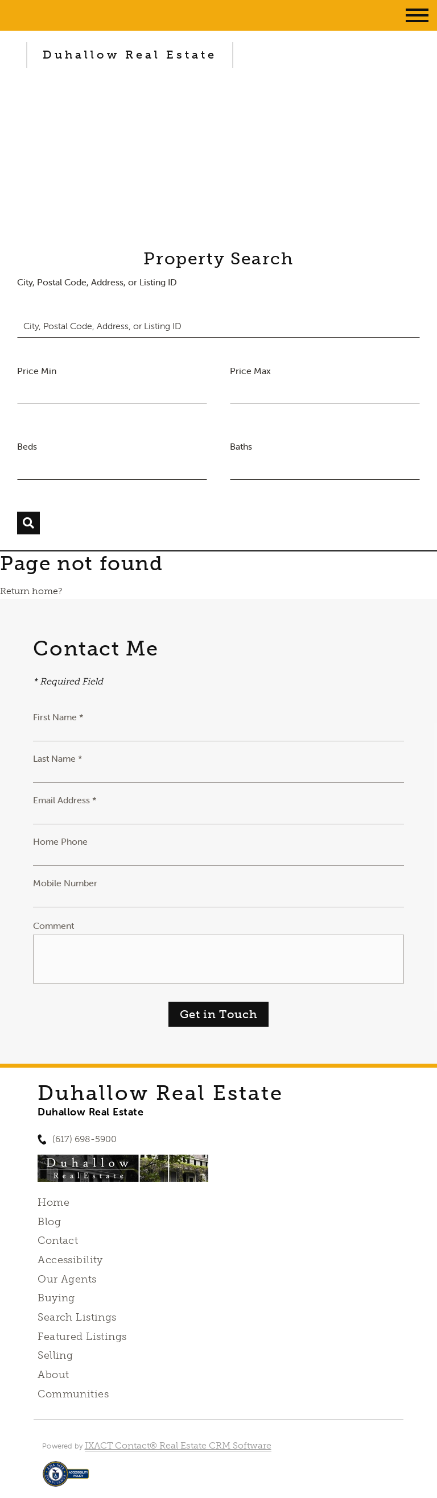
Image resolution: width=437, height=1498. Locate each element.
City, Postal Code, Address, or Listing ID (97, 282)
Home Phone (60, 841)
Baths (241, 446)
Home (53, 1202)
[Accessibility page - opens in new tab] (66, 1479)
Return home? (31, 591)
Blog (49, 1221)
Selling (55, 1355)
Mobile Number (65, 883)
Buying (56, 1298)
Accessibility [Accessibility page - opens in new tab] (70, 1260)
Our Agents (67, 1279)
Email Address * (65, 800)
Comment (53, 925)
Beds (27, 446)
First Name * (58, 717)
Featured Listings (82, 1336)
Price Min (36, 370)
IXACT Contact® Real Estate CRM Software (178, 1445)
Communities (73, 1394)
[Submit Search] (28, 523)
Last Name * (58, 758)
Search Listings (77, 1317)
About (53, 1374)
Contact (58, 1240)
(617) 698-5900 (84, 1139)
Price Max (250, 370)
